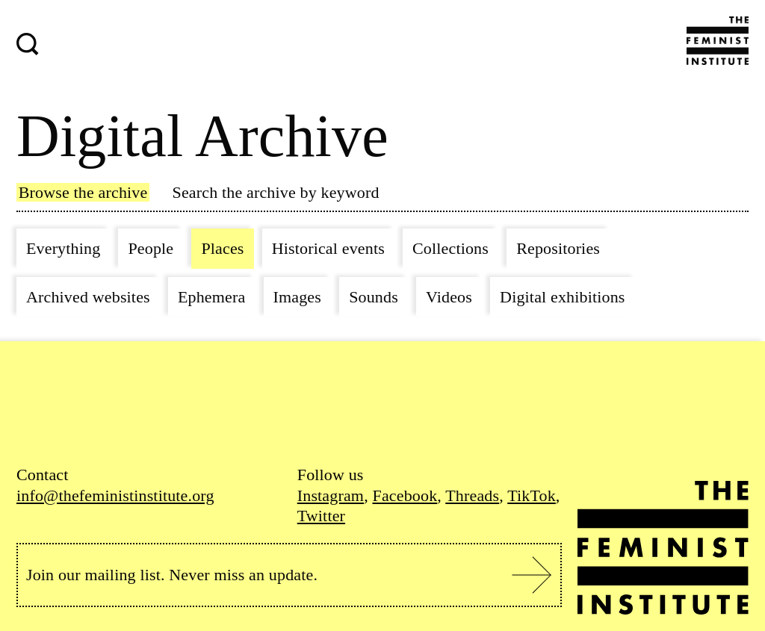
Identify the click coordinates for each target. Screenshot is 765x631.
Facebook (404, 495)
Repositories (558, 248)
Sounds (373, 296)
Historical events (328, 248)
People (150, 248)
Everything (63, 248)
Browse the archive (83, 192)
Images (297, 296)
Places (222, 248)
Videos (449, 296)
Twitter (321, 515)
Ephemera (211, 296)
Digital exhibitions (562, 296)
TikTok (531, 495)
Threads (472, 495)
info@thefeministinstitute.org (115, 495)
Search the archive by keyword (276, 192)
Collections (450, 248)
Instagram (330, 495)
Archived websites (88, 296)
